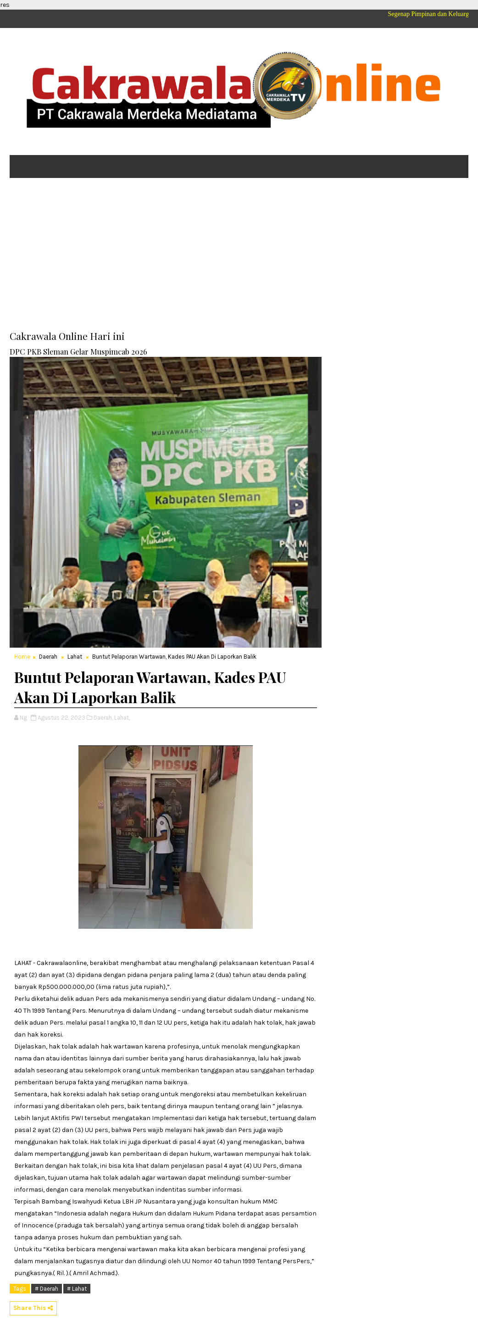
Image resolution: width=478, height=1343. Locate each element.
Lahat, (122, 717)
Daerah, (103, 717)
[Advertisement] (239, 256)
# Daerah (46, 1288)
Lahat (74, 656)
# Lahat (77, 1288)
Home (22, 656)
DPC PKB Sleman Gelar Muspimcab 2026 (78, 351)
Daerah (48, 656)
